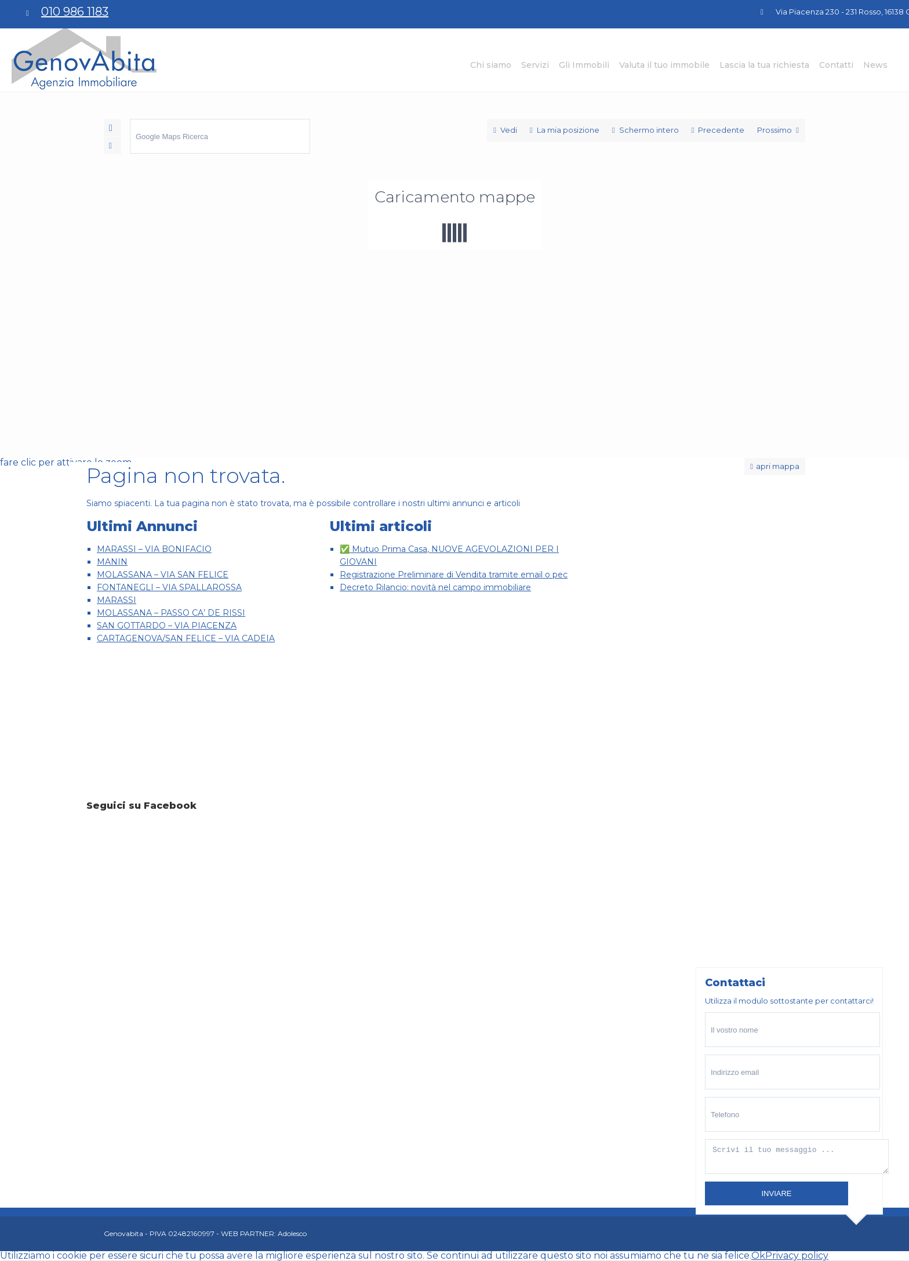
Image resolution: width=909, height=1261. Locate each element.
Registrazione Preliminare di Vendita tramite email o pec (454, 574)
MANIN (112, 562)
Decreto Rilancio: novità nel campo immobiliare (435, 587)
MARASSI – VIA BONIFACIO (154, 549)
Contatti (836, 65)
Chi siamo (490, 65)
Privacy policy (796, 1255)
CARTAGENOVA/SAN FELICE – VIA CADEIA (186, 638)
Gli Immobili (584, 65)
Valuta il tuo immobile (664, 65)
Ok (758, 1255)
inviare (776, 1193)
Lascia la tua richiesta (764, 65)
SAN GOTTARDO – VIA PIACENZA (167, 625)
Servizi (535, 65)
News (875, 65)
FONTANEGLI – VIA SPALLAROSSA (169, 587)
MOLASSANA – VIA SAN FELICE (162, 574)
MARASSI (116, 600)
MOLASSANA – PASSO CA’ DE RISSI (171, 613)
